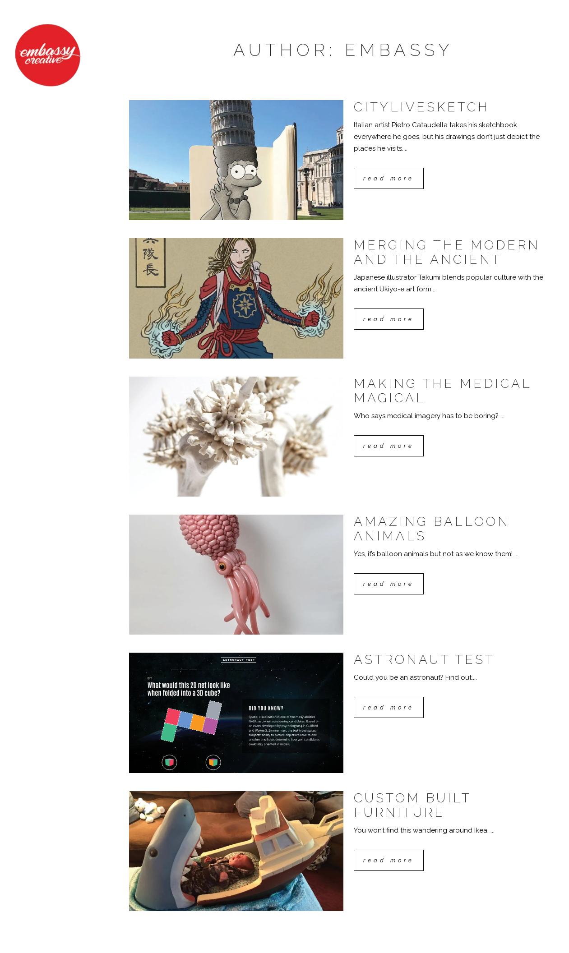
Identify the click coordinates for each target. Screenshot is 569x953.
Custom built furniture (412, 805)
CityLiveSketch (422, 107)
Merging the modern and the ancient (447, 252)
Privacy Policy (153, 944)
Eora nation (162, 937)
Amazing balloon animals (432, 528)
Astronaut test (424, 659)
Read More (388, 178)
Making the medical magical (443, 390)
